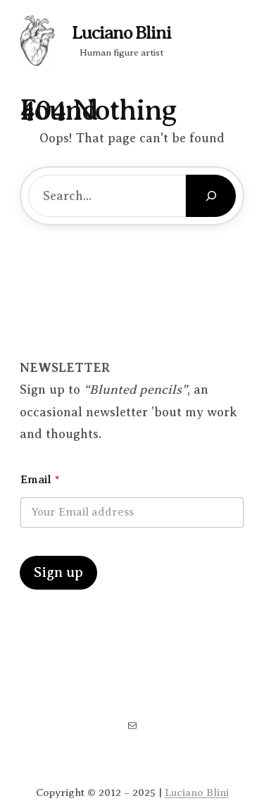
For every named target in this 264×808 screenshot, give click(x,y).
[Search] (211, 196)
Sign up (58, 572)
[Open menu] (250, 35)
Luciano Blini (121, 33)
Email (39, 479)
